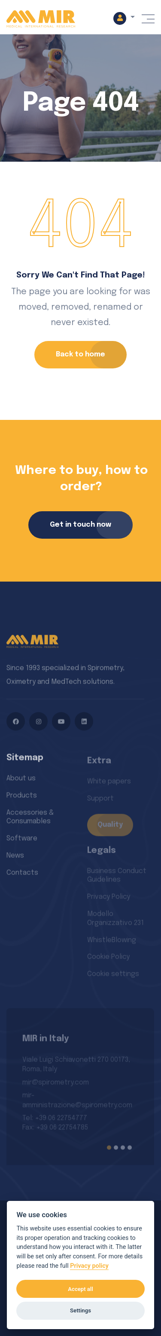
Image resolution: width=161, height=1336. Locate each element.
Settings (80, 1310)
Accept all (80, 1289)
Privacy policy (89, 1266)
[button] (124, 18)
